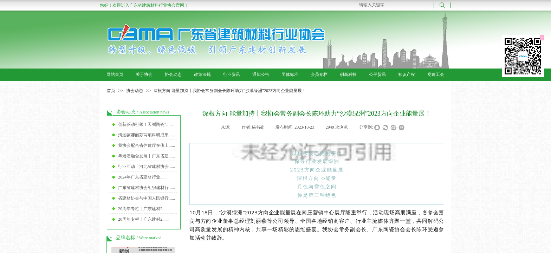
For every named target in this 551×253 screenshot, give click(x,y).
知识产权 (406, 74)
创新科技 (348, 74)
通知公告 (260, 74)
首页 (111, 90)
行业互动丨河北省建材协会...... (146, 166)
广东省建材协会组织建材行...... (146, 187)
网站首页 (114, 74)
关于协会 (144, 74)
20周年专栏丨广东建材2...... (143, 208)
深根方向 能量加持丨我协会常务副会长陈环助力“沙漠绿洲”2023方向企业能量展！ (230, 90)
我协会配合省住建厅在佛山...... (146, 145)
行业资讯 (231, 74)
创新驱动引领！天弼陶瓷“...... (145, 124)
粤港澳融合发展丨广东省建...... (146, 156)
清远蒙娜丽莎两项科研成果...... (146, 134)
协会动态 (173, 74)
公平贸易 (377, 74)
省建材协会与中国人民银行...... (146, 198)
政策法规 (202, 74)
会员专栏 (319, 74)
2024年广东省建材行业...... (142, 177)
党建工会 (435, 74)
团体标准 (289, 74)
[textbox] (395, 4)
